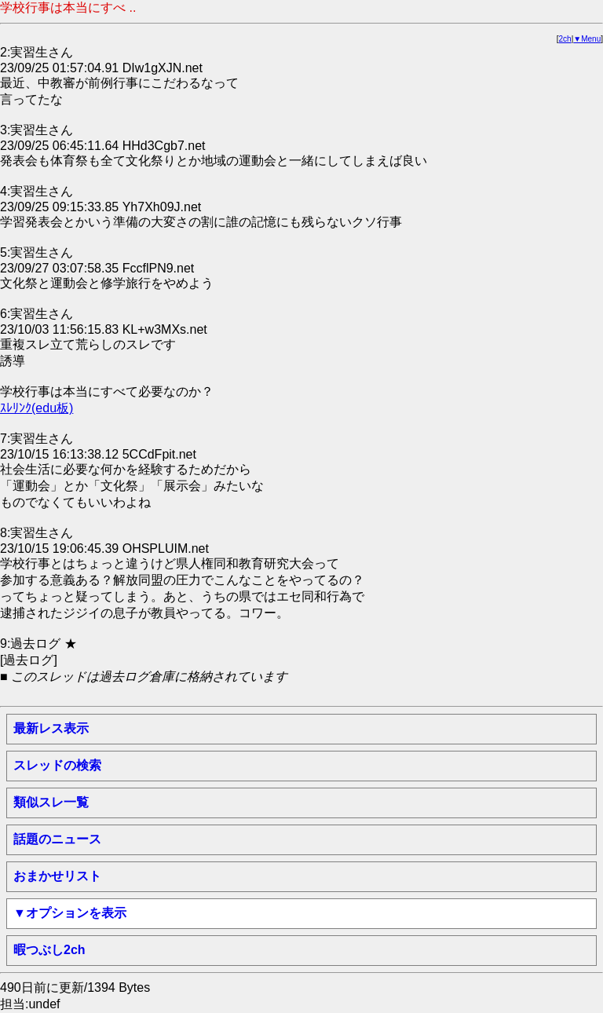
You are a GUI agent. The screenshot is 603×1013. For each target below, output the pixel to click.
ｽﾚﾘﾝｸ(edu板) (36, 408)
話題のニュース (57, 839)
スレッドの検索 (57, 765)
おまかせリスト (57, 876)
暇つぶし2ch (49, 949)
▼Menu (587, 39)
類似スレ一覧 (51, 802)
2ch (565, 39)
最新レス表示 (51, 728)
